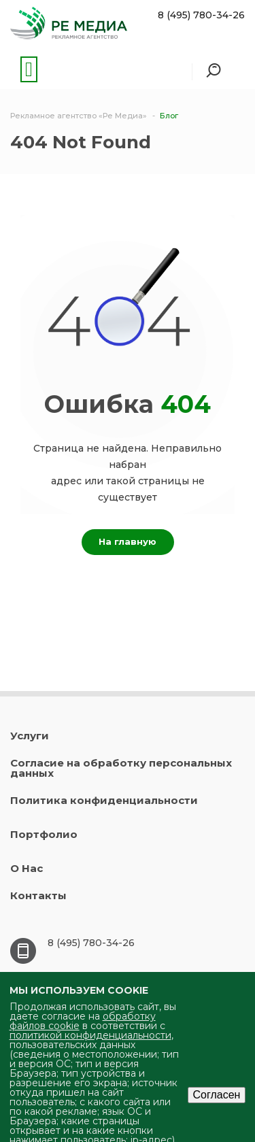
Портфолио (44, 834)
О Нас (26, 868)
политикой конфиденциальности (90, 1035)
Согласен (217, 1095)
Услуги (29, 735)
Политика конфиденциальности (104, 800)
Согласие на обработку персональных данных (121, 767)
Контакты (38, 895)
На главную (127, 541)
